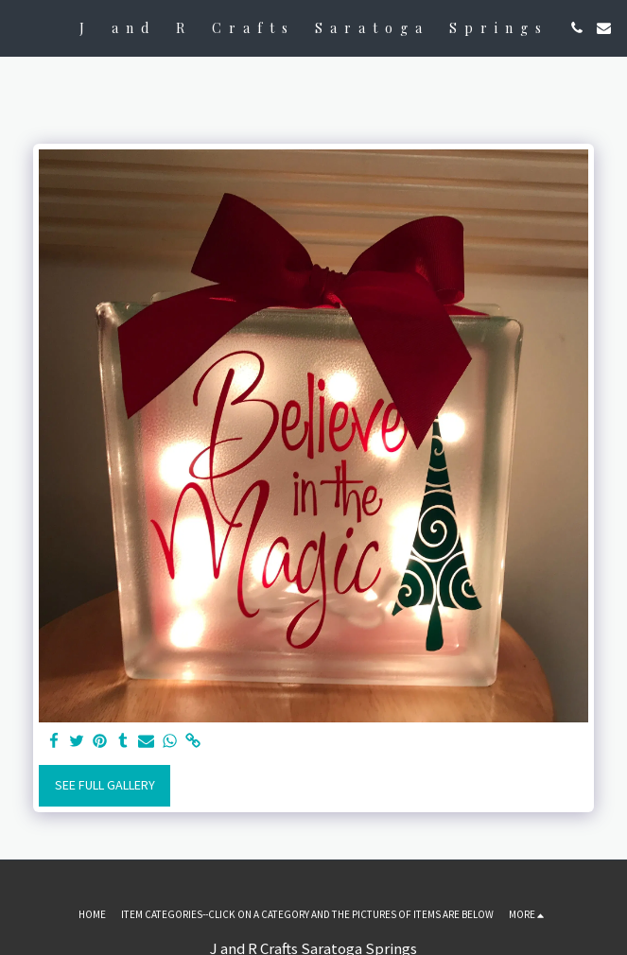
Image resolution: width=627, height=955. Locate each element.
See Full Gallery (105, 784)
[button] (21, 27)
